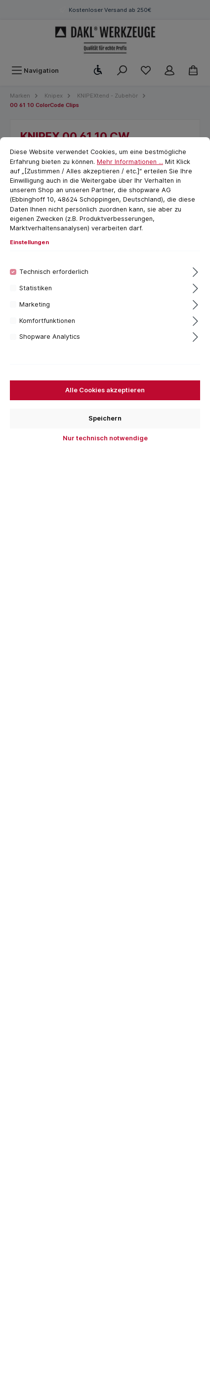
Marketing (34, 304)
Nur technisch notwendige (105, 438)
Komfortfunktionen (47, 320)
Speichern (105, 418)
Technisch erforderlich (53, 271)
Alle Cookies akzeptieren (105, 390)
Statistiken (35, 288)
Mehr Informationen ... (130, 161)
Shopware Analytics (49, 336)
